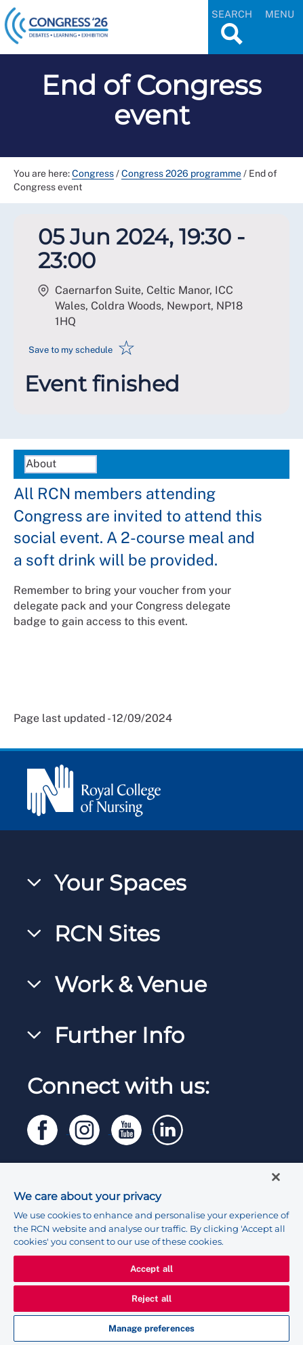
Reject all (151, 1299)
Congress (93, 173)
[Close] (276, 1177)
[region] (151, 1254)
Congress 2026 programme (181, 173)
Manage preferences (151, 1328)
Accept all (151, 1269)
